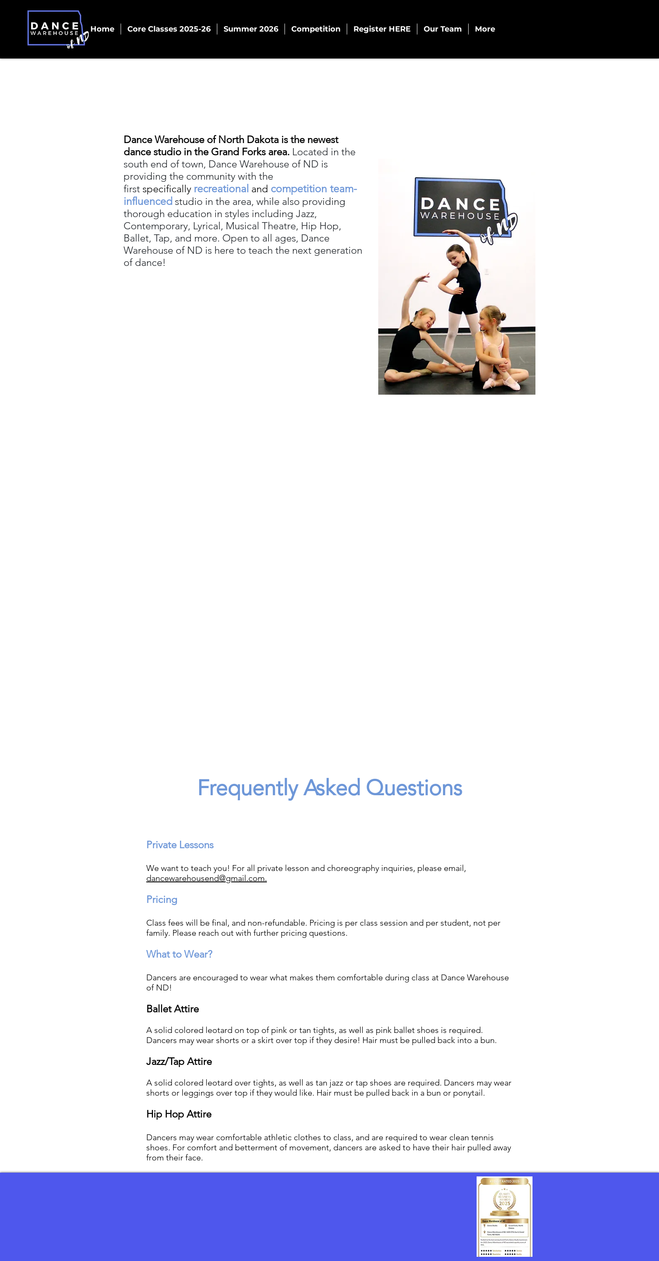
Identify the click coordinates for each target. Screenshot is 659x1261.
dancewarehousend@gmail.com (205, 878)
